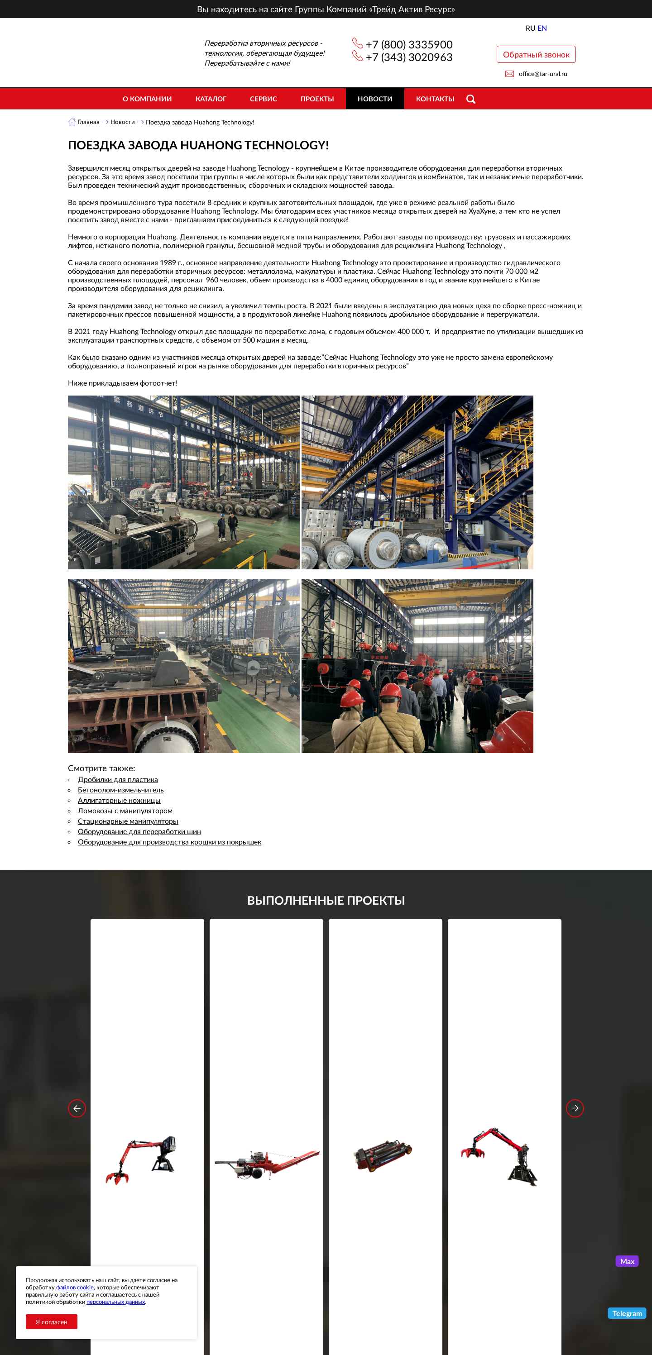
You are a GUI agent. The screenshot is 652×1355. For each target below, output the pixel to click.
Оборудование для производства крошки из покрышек (169, 842)
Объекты (232, 1311)
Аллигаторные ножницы (119, 800)
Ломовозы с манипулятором (125, 810)
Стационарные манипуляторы (128, 821)
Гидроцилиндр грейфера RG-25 (385, 1052)
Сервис (263, 99)
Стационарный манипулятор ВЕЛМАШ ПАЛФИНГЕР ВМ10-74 (505, 1058)
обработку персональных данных (242, 1223)
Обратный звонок (536, 54)
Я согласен (51, 1322)
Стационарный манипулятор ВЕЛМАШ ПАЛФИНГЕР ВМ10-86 (147, 1058)
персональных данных (115, 1301)
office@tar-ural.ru (543, 73)
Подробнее (147, 1092)
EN (542, 28)
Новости (375, 99)
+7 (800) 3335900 (409, 44)
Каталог (211, 99)
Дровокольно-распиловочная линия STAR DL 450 (266, 1058)
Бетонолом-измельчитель (121, 790)
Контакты (435, 99)
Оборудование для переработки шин (139, 831)
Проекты (317, 99)
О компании (147, 99)
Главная (89, 122)
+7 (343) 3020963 (409, 56)
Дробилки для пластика (118, 779)
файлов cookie (75, 1287)
